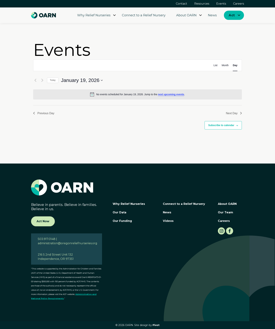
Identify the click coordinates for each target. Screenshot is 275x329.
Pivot (156, 325)
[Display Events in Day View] (235, 65)
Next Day (234, 113)
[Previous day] (35, 80)
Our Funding (122, 221)
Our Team (225, 212)
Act (232, 15)
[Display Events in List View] (216, 65)
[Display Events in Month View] (225, 65)
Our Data (119, 212)
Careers (238, 3)
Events (221, 3)
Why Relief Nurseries (94, 15)
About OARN (186, 15)
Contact (181, 3)
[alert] (137, 94)
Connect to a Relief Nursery (144, 15)
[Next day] (42, 80)
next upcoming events (171, 94)
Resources (201, 3)
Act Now (43, 221)
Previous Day (43, 113)
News (212, 15)
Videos (168, 221)
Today (53, 80)
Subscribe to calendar (221, 125)
